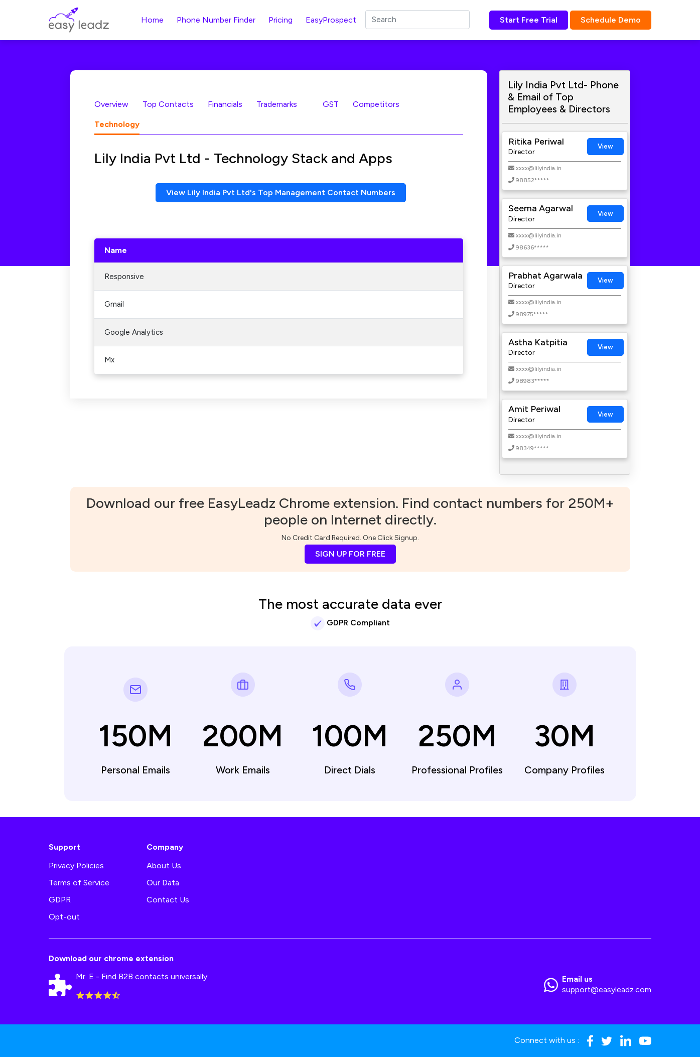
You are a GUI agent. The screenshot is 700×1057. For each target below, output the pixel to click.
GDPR (60, 899)
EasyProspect (331, 20)
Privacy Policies (76, 865)
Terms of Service (79, 882)
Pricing (280, 20)
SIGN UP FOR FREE (350, 554)
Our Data (163, 882)
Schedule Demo (611, 20)
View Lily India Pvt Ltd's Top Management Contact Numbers (280, 192)
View (605, 146)
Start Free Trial (528, 20)
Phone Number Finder (216, 20)
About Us (164, 865)
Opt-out (64, 916)
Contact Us (168, 899)
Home (152, 20)
